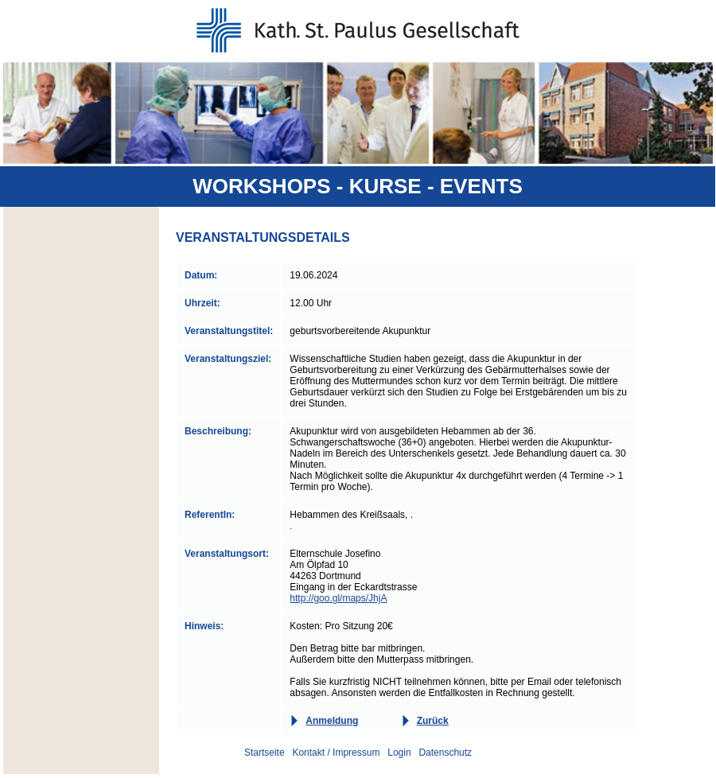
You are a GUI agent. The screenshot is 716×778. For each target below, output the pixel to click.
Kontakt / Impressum (335, 752)
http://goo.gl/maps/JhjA (338, 598)
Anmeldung (331, 720)
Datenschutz (445, 752)
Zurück (433, 720)
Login (399, 752)
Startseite (264, 752)
